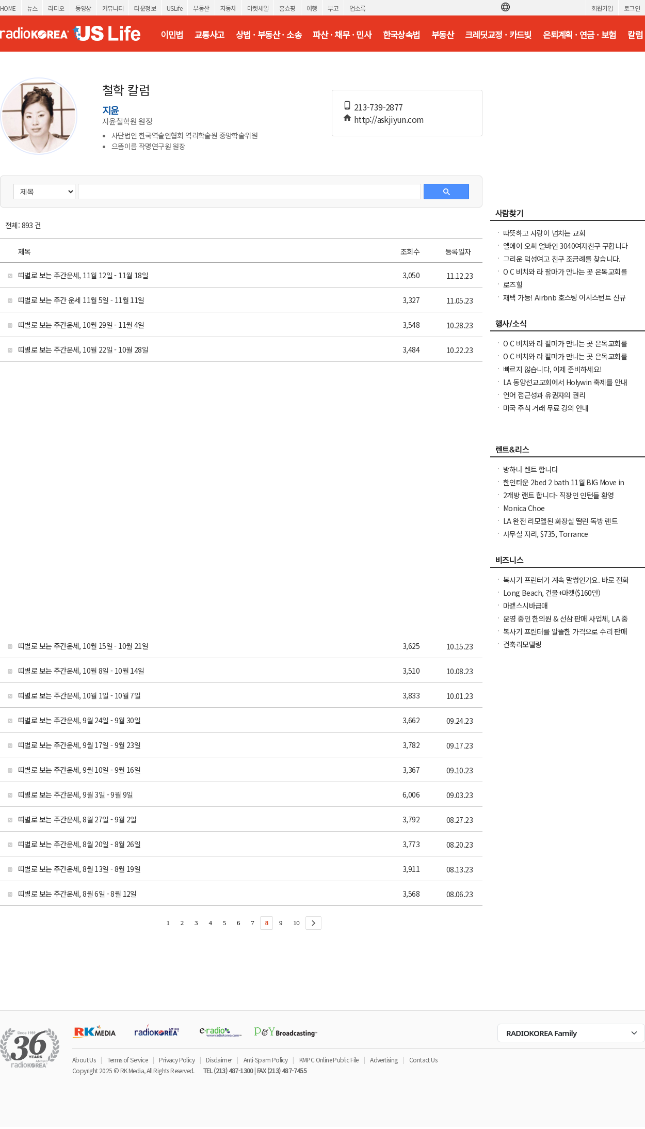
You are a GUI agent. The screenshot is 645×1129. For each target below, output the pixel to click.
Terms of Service (127, 1059)
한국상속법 (401, 34)
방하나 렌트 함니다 (530, 469)
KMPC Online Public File (329, 1059)
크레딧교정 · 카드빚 (498, 34)
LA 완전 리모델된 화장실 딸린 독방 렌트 (560, 521)
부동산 (201, 8)
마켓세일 (258, 8)
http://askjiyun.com (389, 119)
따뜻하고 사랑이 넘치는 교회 (544, 233)
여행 (312, 8)
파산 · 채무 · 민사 (342, 34)
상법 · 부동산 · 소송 (268, 34)
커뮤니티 (113, 8)
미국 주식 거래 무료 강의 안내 (546, 408)
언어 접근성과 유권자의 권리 (544, 395)
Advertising (383, 1059)
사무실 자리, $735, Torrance (545, 534)
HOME (8, 8)
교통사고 (209, 34)
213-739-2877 (378, 107)
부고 (333, 8)
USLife (174, 8)
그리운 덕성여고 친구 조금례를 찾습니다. (562, 258)
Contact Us (423, 1059)
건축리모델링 (522, 644)
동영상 (83, 8)
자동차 (228, 8)
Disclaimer (219, 1059)
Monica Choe (523, 508)
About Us (83, 1059)
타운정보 (145, 8)
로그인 (632, 8)
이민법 (171, 34)
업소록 (357, 8)
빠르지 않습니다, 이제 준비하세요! (552, 369)
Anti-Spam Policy (265, 1059)
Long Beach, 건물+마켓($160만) (552, 592)
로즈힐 (512, 284)
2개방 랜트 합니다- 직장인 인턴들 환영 (558, 495)
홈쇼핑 (287, 8)
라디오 (56, 8)
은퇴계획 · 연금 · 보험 (579, 34)
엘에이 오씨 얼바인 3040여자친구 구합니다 (565, 246)
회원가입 (602, 8)
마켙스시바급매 (525, 605)
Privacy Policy (177, 1059)
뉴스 (32, 8)
